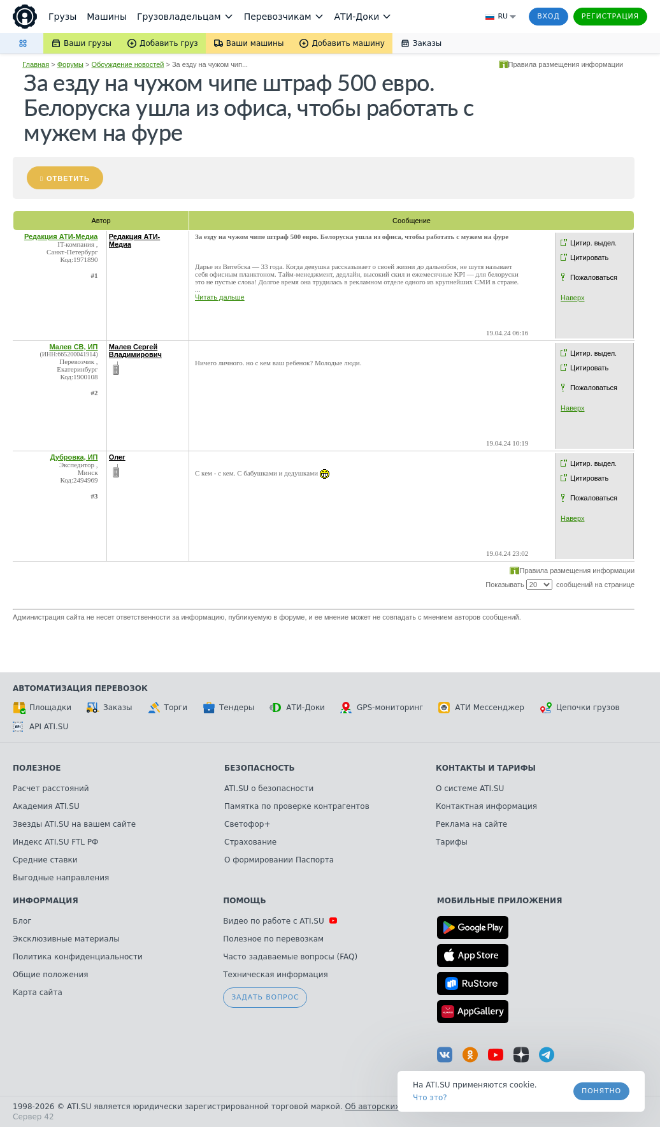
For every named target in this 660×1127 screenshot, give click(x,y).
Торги (167, 707)
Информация (45, 900)
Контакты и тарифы (486, 768)
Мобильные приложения (500, 900)
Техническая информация (275, 974)
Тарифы (452, 842)
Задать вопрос (265, 997)
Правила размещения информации (566, 64)
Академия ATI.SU (46, 806)
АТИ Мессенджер (481, 707)
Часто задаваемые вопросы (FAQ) (290, 956)
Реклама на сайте (471, 824)
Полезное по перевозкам (273, 938)
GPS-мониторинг (381, 707)
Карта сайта (37, 992)
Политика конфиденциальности (78, 956)
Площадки (42, 707)
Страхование (250, 842)
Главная (35, 64)
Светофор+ (247, 824)
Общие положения (50, 974)
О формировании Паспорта (279, 859)
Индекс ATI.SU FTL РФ (55, 842)
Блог (22, 921)
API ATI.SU (40, 727)
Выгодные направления (61, 877)
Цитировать (589, 257)
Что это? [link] (430, 1097)
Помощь (244, 900)
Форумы (70, 64)
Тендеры (228, 707)
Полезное (37, 768)
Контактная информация (486, 806)
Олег (117, 457)
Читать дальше (220, 297)
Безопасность (259, 768)
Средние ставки (45, 859)
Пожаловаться (593, 277)
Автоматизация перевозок (80, 688)
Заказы (110, 707)
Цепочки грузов (580, 707)
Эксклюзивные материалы (66, 938)
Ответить (68, 178)
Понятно (601, 1091)
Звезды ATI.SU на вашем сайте (74, 824)
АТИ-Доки (297, 707)
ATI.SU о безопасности (268, 788)
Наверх (572, 298)
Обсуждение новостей (128, 64)
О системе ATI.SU (470, 788)
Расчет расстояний (51, 788)
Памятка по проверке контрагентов (296, 806)
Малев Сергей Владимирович (135, 350)
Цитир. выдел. (593, 243)
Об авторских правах (388, 1106)
